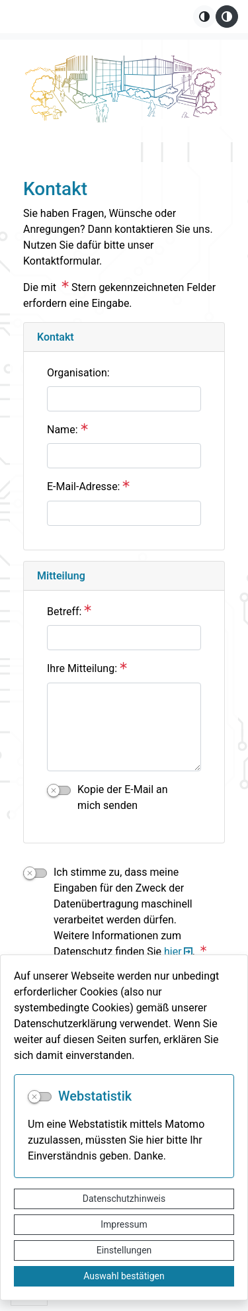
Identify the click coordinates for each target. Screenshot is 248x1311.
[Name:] (124, 455)
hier (173, 951)
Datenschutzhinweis (124, 1198)
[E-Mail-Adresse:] (124, 513)
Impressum (124, 1224)
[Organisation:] (124, 398)
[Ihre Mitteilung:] (124, 727)
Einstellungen (124, 1250)
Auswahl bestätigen (123, 1276)
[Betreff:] (124, 637)
